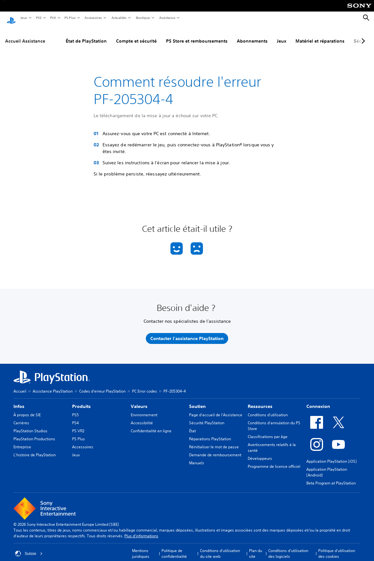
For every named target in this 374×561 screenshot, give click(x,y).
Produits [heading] (81, 400)
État (192, 424)
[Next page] (362, 35)
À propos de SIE (27, 408)
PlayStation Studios (30, 424)
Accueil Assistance (25, 35)
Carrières (21, 416)
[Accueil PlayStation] (11, 18)
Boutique (143, 17)
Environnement (144, 408)
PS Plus (69, 17)
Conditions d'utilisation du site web (220, 547)
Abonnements (252, 35)
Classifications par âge (267, 430)
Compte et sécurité (136, 35)
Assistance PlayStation (53, 385)
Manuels (196, 456)
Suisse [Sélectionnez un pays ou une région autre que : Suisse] (28, 547)
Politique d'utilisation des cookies (336, 547)
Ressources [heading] (260, 400)
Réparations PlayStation (210, 432)
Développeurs (260, 452)
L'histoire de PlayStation (34, 448)
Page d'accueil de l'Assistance (215, 408)
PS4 (52, 17)
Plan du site (255, 547)
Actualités (118, 17)
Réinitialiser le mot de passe (214, 440)
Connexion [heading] (318, 400)
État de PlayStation (86, 35)
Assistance (167, 17)
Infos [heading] (18, 400)
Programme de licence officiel (274, 460)
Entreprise (22, 440)
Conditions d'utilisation (268, 408)
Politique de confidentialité (174, 547)
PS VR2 (78, 424)
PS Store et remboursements (197, 35)
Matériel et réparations (320, 35)
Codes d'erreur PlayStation (102, 385)
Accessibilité (142, 416)
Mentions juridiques (140, 547)
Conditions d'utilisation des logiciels (288, 547)
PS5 (38, 17)
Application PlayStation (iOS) (331, 455)
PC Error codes (144, 385)
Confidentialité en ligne (151, 424)
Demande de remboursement (215, 448)
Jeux (23, 17)
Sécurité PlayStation (206, 416)
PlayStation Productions (34, 432)
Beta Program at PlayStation (331, 477)
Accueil (19, 385)
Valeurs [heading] (139, 400)
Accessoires (93, 17)
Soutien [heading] (197, 400)
